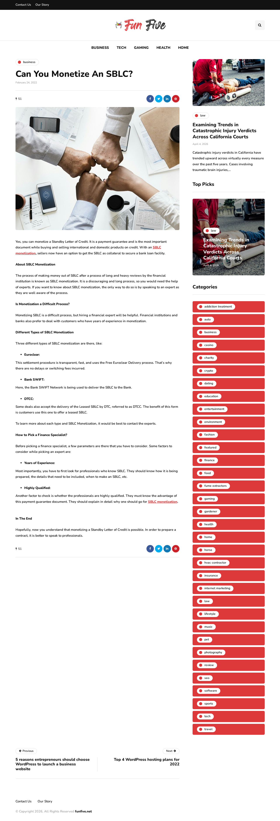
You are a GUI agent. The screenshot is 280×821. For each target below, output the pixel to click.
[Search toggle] (260, 25)
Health (163, 47)
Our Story (42, 5)
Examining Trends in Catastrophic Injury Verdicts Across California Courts (224, 130)
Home (183, 47)
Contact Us (23, 5)
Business (100, 47)
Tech (121, 47)
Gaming (141, 47)
